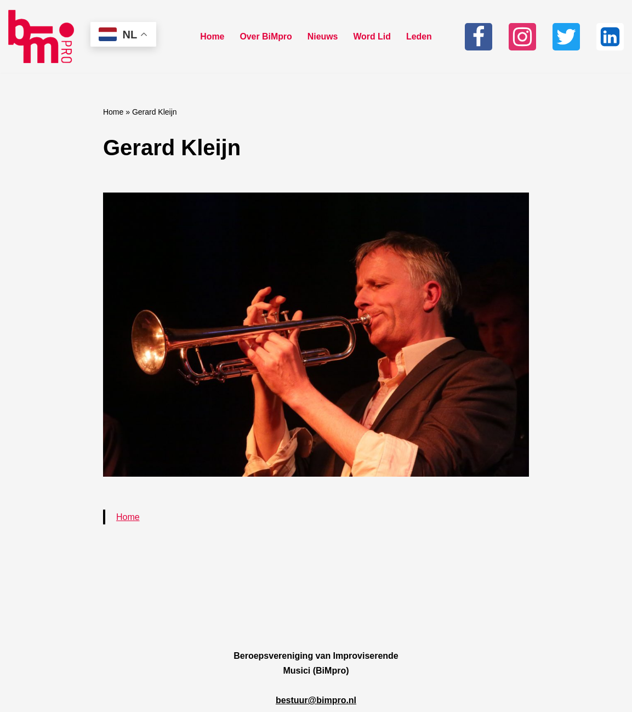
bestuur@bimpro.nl (316, 700)
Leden (419, 36)
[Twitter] (566, 36)
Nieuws (323, 36)
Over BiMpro (266, 36)
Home (212, 36)
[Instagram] (522, 36)
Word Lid (372, 36)
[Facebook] (478, 36)
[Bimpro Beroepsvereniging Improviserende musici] (41, 36)
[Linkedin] (610, 36)
